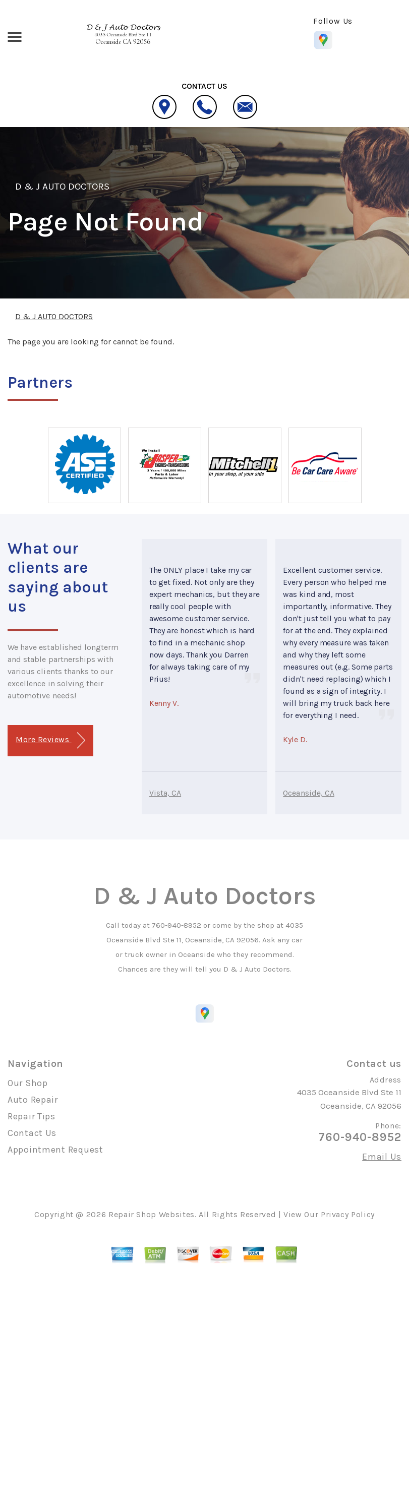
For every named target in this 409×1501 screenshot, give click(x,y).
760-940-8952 (176, 925)
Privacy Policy (348, 1214)
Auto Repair (33, 1099)
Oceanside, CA (308, 793)
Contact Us (32, 1132)
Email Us (381, 1156)
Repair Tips (31, 1116)
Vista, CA (165, 793)
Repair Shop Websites (151, 1214)
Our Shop (28, 1083)
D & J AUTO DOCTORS (62, 186)
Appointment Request (55, 1149)
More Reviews (50, 740)
